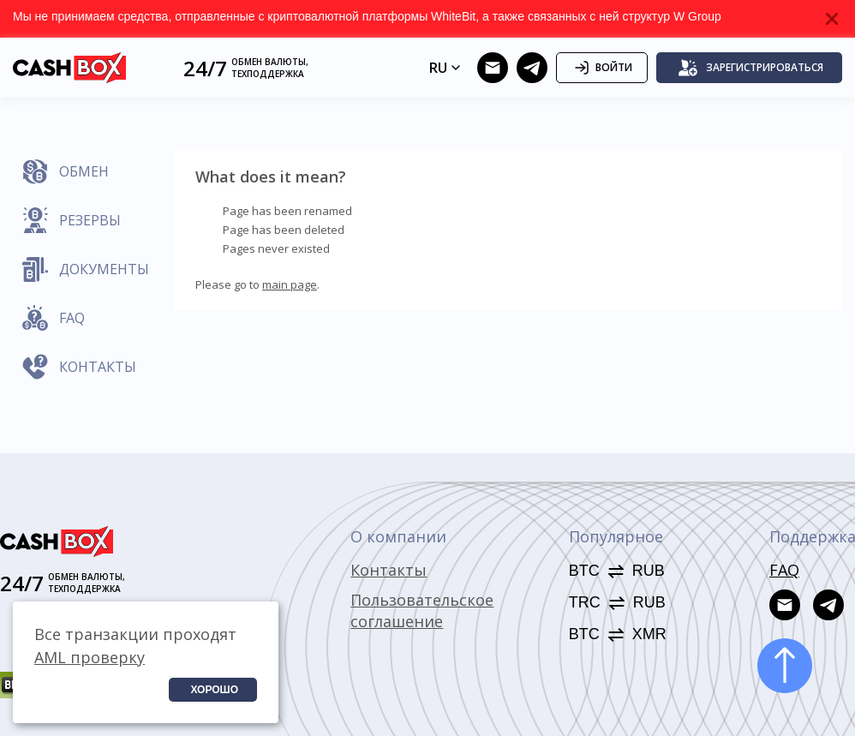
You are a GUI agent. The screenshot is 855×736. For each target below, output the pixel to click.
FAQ (784, 569)
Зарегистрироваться (750, 67)
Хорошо (214, 690)
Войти (601, 67)
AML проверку (89, 657)
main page (289, 284)
